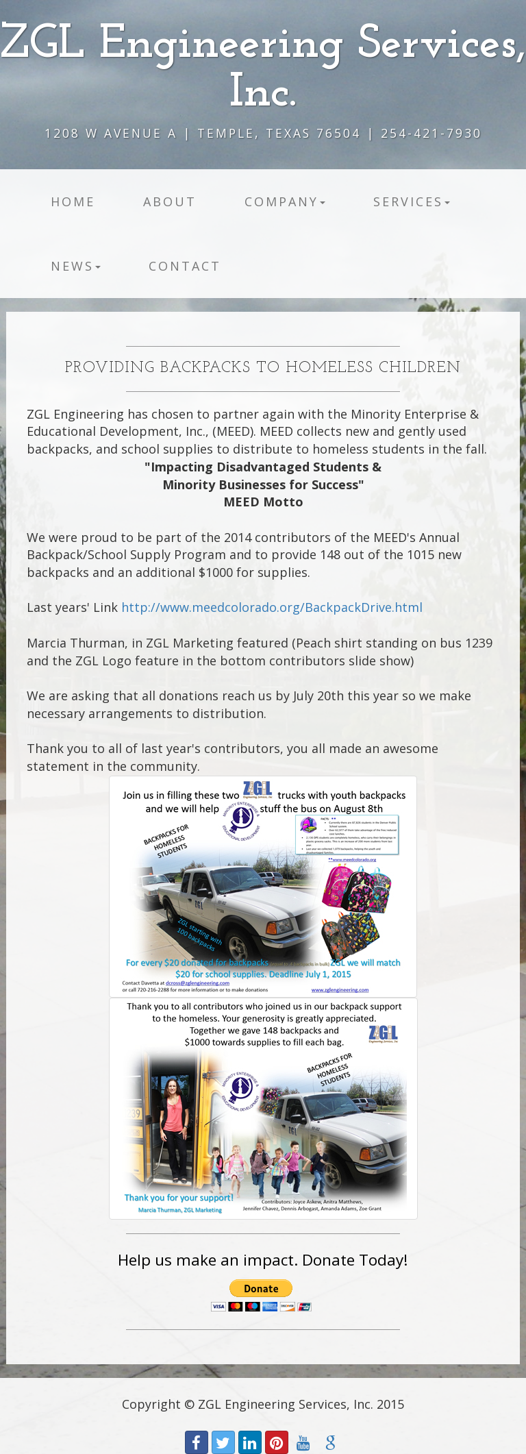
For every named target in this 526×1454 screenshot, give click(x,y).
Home (73, 201)
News (76, 266)
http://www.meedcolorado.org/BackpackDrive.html (272, 607)
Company (285, 201)
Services (411, 201)
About (170, 201)
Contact (185, 266)
